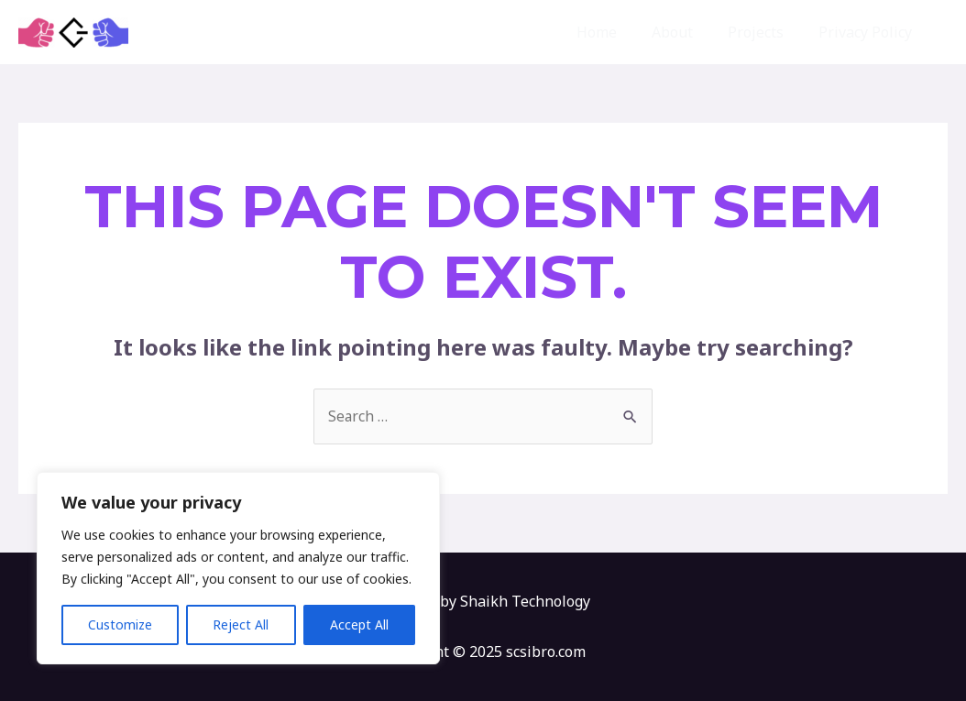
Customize (120, 624)
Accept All (359, 624)
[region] (238, 568)
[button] (938, 32)
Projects (764, 32)
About (686, 32)
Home (616, 32)
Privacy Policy (868, 32)
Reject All (241, 624)
